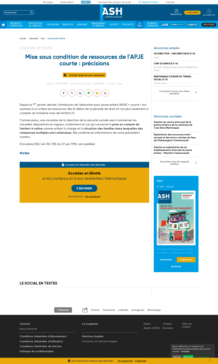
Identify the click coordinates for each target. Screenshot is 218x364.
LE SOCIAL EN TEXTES (56, 39)
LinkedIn (123, 310)
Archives (176, 266)
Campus (86, 2)
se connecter (209, 15)
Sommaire (166, 259)
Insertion (68, 24)
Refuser (177, 357)
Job (165, 24)
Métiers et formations (16, 24)
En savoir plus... (202, 357)
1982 (43, 39)
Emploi (147, 323)
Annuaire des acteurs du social (114, 2)
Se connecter (92, 196)
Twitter (95, 310)
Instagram (137, 310)
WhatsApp (154, 310)
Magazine (33, 39)
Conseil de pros (177, 24)
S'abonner (192, 12)
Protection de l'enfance (35, 24)
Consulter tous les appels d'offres (174, 162)
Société (114, 24)
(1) (73, 113)
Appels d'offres (150, 2)
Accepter (188, 357)
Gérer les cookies (187, 325)
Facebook (109, 310)
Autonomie (53, 24)
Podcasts (128, 24)
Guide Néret (67, 2)
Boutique (48, 2)
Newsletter (176, 14)
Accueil (23, 39)
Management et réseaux (98, 24)
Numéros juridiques (152, 24)
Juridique (82, 24)
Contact (170, 2)
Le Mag (139, 24)
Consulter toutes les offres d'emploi (174, 92)
